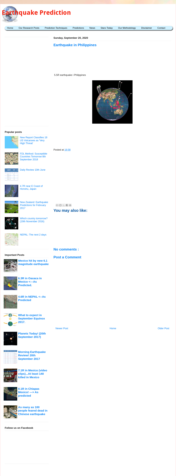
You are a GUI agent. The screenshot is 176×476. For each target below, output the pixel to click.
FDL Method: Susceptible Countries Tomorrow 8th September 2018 (33, 156)
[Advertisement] (112, 64)
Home (10, 28)
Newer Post (62, 328)
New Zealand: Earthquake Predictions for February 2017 (34, 205)
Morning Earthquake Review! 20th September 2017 (32, 355)
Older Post (163, 328)
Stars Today (107, 28)
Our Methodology (127, 28)
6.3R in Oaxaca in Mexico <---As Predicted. (30, 282)
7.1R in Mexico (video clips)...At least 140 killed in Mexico (32, 374)
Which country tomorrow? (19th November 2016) (34, 220)
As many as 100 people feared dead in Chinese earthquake (32, 411)
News (92, 28)
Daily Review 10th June (32, 169)
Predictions (78, 28)
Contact (161, 28)
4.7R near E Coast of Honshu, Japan (31, 187)
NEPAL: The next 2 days (33, 234)
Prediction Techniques (56, 28)
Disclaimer (146, 28)
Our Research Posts (29, 28)
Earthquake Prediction (36, 12)
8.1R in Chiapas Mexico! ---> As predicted (28, 392)
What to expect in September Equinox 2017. (31, 318)
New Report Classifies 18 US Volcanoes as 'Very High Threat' (33, 140)
